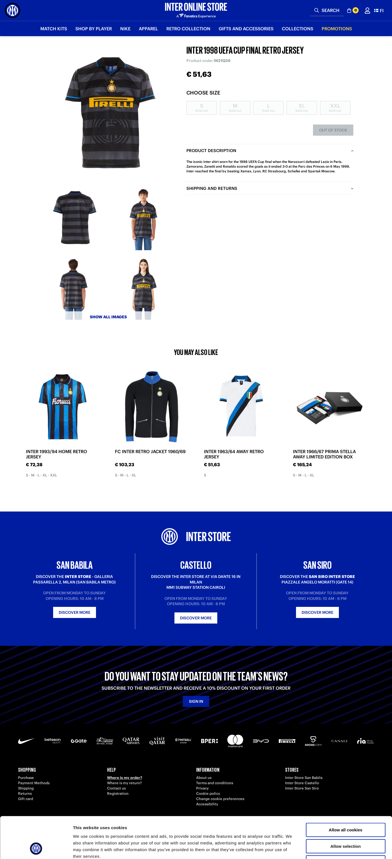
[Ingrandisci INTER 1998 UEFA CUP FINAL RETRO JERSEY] (108, 114)
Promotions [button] (337, 28)
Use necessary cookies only (345, 823)
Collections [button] (297, 28)
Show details (292, 848)
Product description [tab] (211, 150)
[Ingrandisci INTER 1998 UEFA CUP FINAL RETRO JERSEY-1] (74, 218)
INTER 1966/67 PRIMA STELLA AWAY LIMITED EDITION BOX (324, 454)
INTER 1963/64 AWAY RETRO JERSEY (234, 454)
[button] (379, 10)
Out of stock (333, 130)
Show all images (108, 316)
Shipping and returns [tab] (211, 188)
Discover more (74, 612)
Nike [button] (125, 28)
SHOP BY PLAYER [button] (93, 28)
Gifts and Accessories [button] (246, 28)
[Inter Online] (12, 10)
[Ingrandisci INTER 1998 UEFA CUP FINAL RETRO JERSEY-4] (143, 288)
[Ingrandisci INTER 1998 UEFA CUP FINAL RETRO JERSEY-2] (143, 218)
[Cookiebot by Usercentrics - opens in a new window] (36, 848)
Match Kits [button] (53, 28)
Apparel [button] (148, 28)
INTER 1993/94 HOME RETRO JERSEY (56, 454)
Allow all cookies (346, 791)
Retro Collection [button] (188, 28)
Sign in (196, 701)
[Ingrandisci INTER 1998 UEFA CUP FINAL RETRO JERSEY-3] (74, 288)
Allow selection (345, 807)
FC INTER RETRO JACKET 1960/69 (150, 451)
